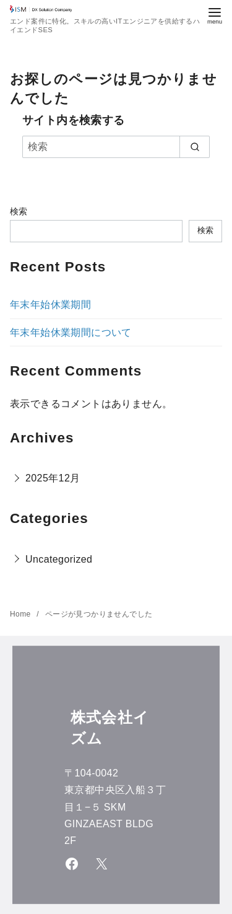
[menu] (214, 14)
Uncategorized (58, 559)
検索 (19, 211)
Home (21, 614)
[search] (194, 147)
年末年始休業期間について (71, 332)
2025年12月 (52, 478)
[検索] (116, 147)
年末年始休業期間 (50, 304)
